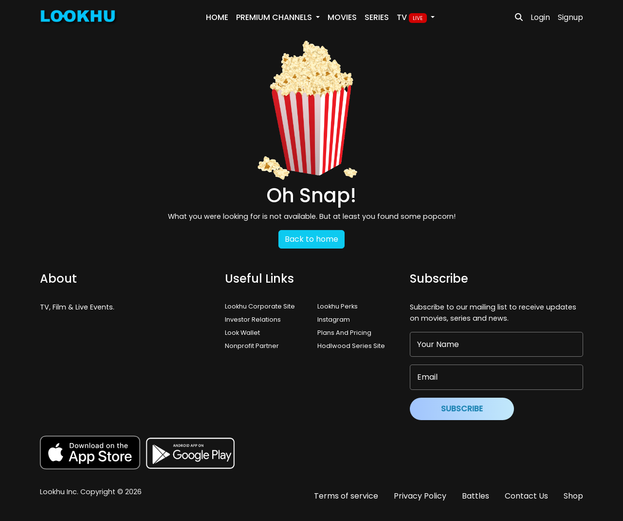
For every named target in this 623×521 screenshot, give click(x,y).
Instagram (333, 319)
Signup (570, 17)
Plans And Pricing (344, 332)
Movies (342, 17)
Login (540, 17)
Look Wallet (242, 332)
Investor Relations (253, 319)
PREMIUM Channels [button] (275, 17)
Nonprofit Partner (252, 346)
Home (217, 17)
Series (377, 17)
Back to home (311, 239)
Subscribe (462, 408)
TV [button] (413, 17)
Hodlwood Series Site (351, 346)
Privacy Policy (420, 496)
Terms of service (346, 496)
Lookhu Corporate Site (261, 306)
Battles (475, 496)
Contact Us (526, 496)
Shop (573, 496)
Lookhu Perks (337, 306)
